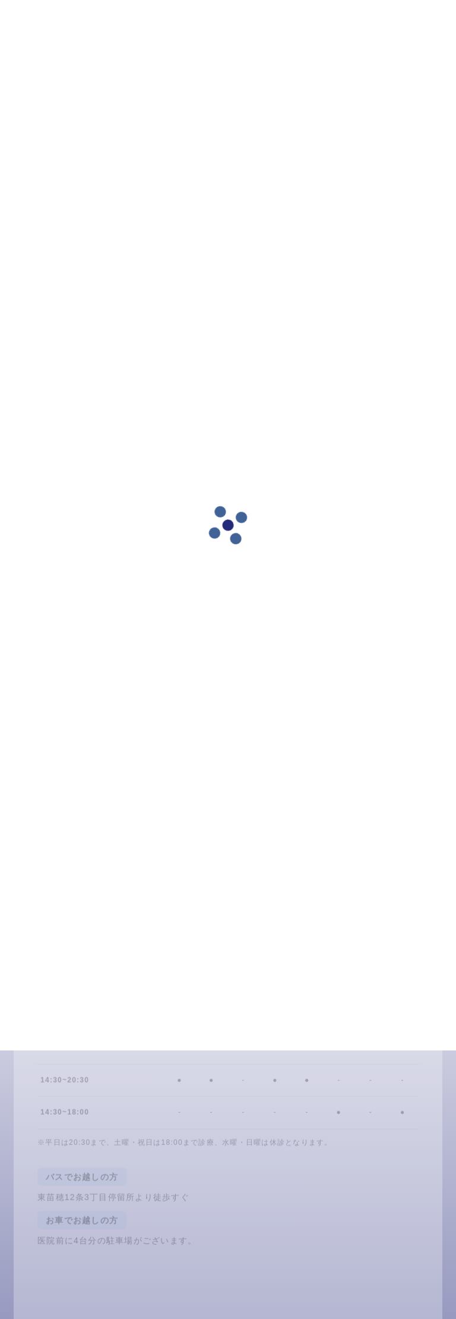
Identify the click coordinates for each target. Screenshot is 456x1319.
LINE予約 (203, 981)
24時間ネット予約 (91, 981)
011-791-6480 (316, 981)
